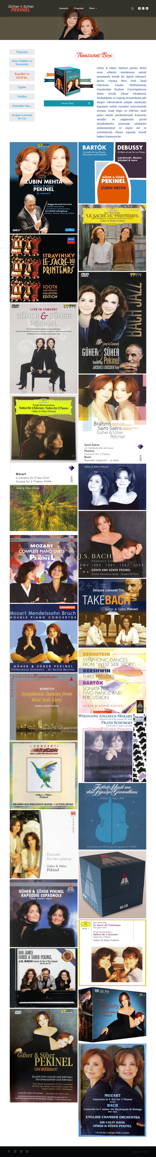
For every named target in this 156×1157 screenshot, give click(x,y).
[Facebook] (9, 1151)
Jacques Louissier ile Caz (22, 117)
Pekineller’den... (22, 105)
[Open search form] (132, 8)
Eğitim (22, 87)
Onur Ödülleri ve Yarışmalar (22, 62)
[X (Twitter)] (139, 8)
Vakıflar (22, 96)
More (93, 8)
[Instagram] (143, 8)
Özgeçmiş (22, 52)
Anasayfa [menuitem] (63, 8)
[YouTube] (147, 8)
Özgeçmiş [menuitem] (78, 8)
